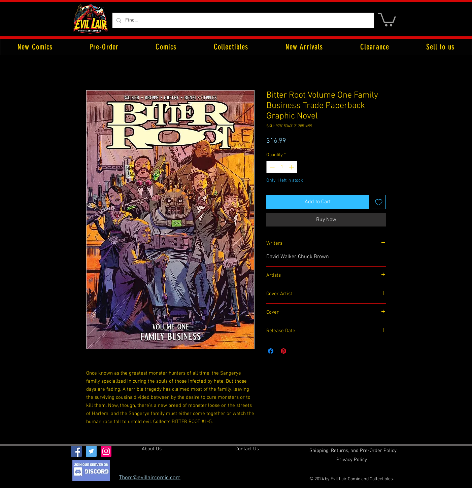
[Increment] (292, 167)
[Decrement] (271, 167)
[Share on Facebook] (271, 351)
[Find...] (242, 20)
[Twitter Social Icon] (91, 451)
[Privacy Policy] (351, 460)
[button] (387, 19)
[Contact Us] (247, 449)
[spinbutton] (282, 167)
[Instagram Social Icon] (106, 451)
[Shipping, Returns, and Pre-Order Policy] (353, 451)
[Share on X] (296, 351)
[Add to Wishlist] (379, 202)
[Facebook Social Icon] (76, 451)
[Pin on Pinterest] (283, 351)
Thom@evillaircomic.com (149, 478)
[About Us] (152, 449)
